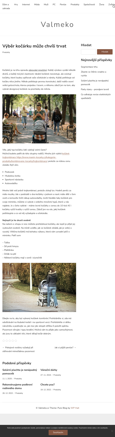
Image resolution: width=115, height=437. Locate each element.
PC (54, 4)
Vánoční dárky (48, 370)
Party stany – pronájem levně (95, 89)
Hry (16, 4)
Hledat (86, 45)
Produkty (75, 4)
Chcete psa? (47, 384)
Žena (101, 4)
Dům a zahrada (6, 6)
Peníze (63, 4)
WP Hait (75, 407)
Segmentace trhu (89, 66)
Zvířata (111, 4)
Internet (26, 4)
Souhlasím (58, 432)
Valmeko (57, 24)
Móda (37, 4)
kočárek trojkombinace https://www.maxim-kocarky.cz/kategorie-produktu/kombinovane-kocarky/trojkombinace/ (35, 157)
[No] (112, 431)
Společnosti (89, 4)
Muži (46, 4)
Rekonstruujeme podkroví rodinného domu (17, 386)
